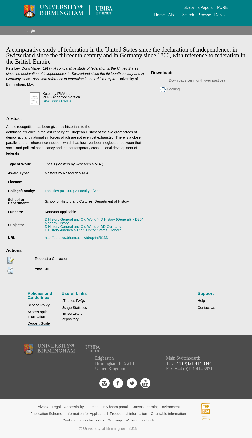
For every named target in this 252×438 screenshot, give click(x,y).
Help (201, 301)
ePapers (205, 7)
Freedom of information (128, 414)
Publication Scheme (46, 414)
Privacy (42, 407)
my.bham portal (115, 407)
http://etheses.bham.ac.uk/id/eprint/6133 (76, 238)
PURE (222, 7)
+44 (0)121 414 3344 (193, 363)
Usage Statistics (74, 308)
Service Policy (39, 305)
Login (30, 31)
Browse (204, 14)
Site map (115, 420)
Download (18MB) (57, 101)
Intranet (94, 407)
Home (159, 14)
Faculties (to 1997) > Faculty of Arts (73, 191)
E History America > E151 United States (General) (84, 230)
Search (188, 14)
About (173, 14)
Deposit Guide (39, 323)
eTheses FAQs (73, 301)
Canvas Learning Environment (155, 407)
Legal (56, 407)
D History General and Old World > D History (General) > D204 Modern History (94, 221)
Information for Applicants (86, 414)
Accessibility (74, 407)
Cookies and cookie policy (83, 420)
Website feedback (140, 420)
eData (189, 7)
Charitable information (168, 414)
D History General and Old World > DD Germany (83, 226)
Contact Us (206, 308)
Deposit (221, 14)
